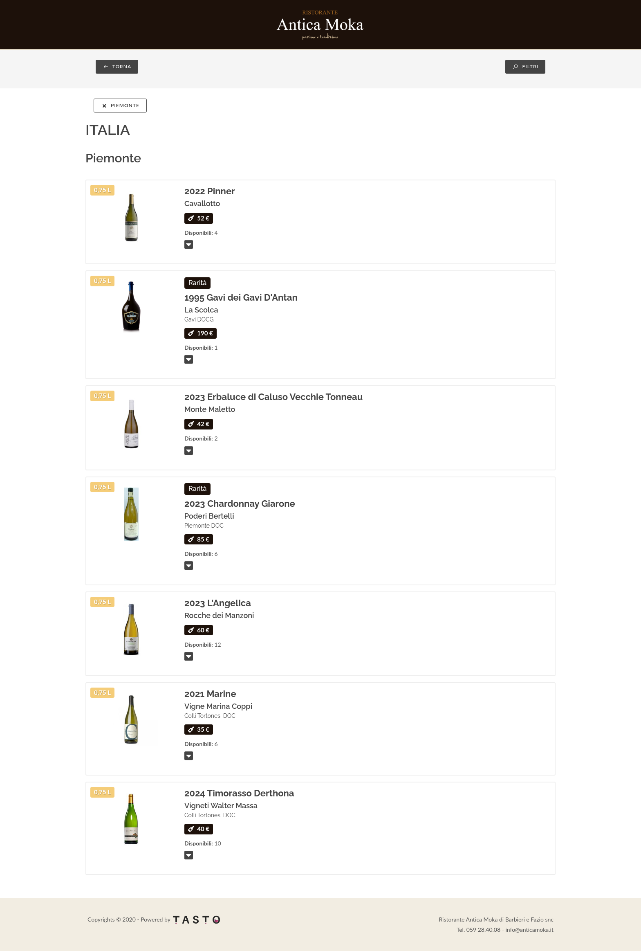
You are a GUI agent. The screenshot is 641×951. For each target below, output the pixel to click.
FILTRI (525, 66)
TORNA (117, 66)
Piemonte (120, 105)
